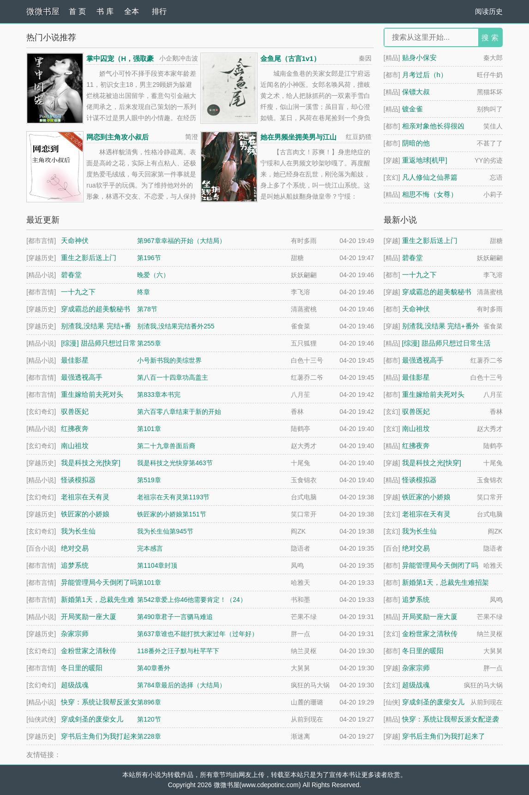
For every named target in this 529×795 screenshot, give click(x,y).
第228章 (149, 736)
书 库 (104, 11)
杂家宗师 (416, 668)
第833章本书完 (158, 394)
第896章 (149, 702)
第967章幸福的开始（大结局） (181, 240)
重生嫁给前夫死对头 (433, 394)
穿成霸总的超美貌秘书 (436, 292)
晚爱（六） (153, 275)
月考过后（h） (424, 75)
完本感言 (150, 548)
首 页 (77, 11)
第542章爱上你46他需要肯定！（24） (191, 599)
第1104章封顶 (157, 565)
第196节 (149, 257)
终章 (143, 292)
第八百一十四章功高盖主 (172, 377)
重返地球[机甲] (424, 160)
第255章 (149, 343)
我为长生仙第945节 (165, 531)
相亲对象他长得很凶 (433, 126)
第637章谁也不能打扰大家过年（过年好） (197, 633)
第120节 (149, 719)
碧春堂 (412, 257)
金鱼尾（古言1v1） (290, 58)
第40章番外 (153, 668)
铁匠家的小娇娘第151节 (171, 514)
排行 (159, 11)
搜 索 (489, 38)
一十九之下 (419, 275)
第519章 (149, 480)
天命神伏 (416, 309)
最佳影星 (416, 377)
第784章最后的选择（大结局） (181, 685)
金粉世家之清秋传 (429, 633)
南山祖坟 (416, 428)
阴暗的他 (416, 143)
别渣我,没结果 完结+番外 (440, 326)
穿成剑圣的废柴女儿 (433, 702)
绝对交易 (416, 548)
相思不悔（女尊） (429, 194)
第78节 (147, 309)
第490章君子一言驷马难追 (174, 616)
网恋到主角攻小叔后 (117, 137)
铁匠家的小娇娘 (426, 497)
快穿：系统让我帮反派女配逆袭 (450, 719)
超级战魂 (416, 685)
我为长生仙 (419, 531)
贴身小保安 (419, 57)
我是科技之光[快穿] (431, 463)
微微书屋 (43, 11)
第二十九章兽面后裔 (166, 445)
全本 (131, 11)
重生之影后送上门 (429, 240)
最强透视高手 (423, 360)
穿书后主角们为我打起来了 (443, 736)
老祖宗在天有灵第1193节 (173, 497)
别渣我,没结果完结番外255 (175, 326)
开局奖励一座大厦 (429, 616)
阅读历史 (489, 11)
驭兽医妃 (416, 411)
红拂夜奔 (416, 445)
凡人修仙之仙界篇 (429, 177)
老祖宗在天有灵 (426, 514)
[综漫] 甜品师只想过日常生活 (446, 343)
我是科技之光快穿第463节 (174, 463)
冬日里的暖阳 (423, 651)
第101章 (149, 428)
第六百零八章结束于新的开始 (179, 411)
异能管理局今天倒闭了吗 (440, 565)
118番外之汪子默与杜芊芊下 (178, 651)
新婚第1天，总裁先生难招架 (445, 582)
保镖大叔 (416, 92)
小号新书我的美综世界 (169, 360)
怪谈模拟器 (419, 480)
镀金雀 (412, 109)
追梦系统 (416, 599)
